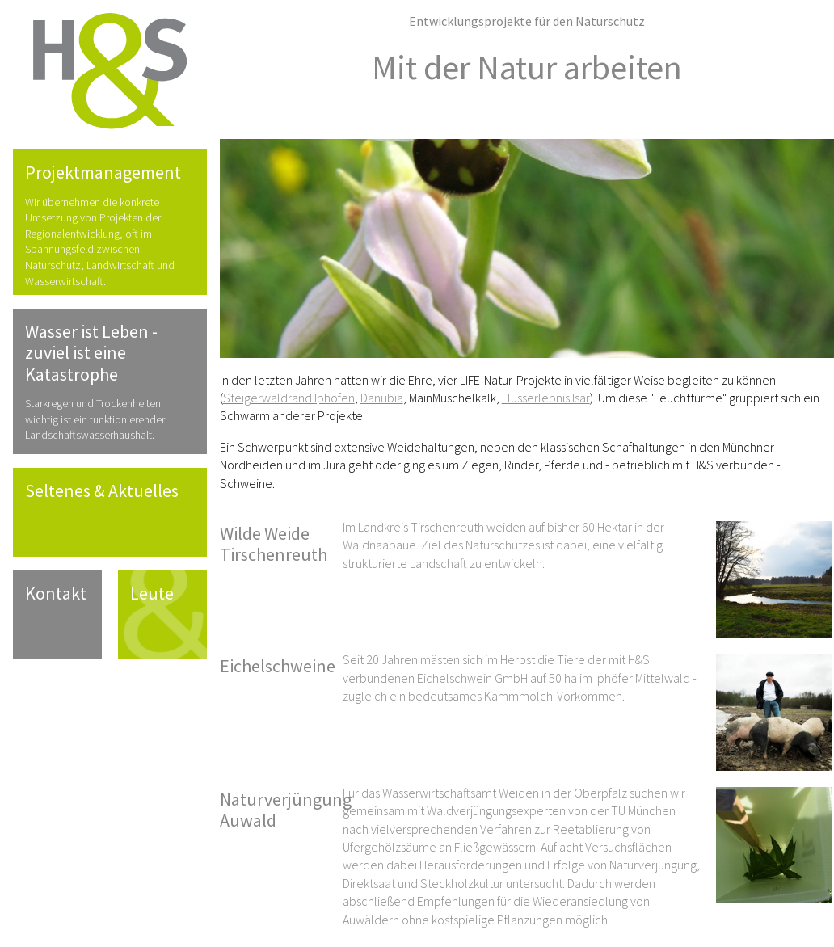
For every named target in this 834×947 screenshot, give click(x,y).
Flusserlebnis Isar (546, 397)
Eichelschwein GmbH (472, 678)
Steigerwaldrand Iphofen (289, 397)
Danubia (381, 397)
